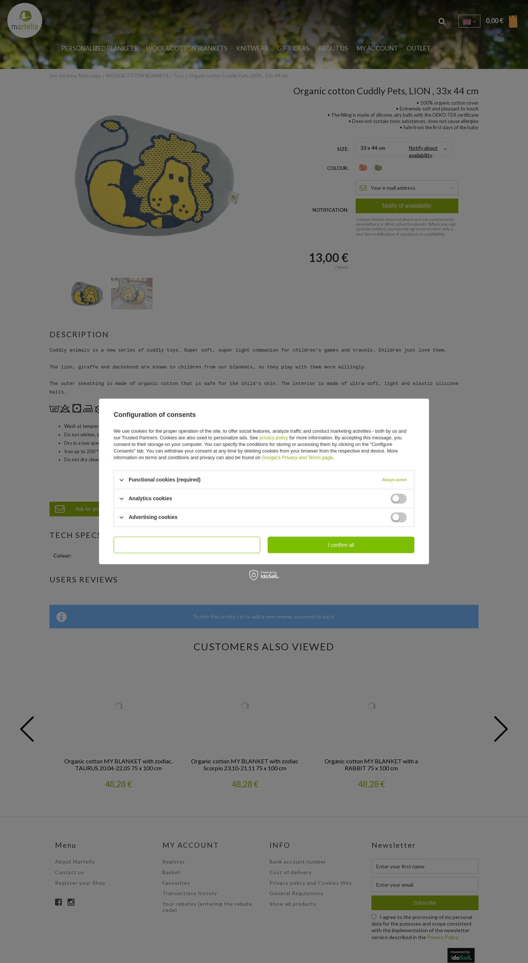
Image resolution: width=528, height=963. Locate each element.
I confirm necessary (187, 545)
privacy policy (273, 437)
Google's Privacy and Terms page (297, 457)
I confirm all (341, 545)
